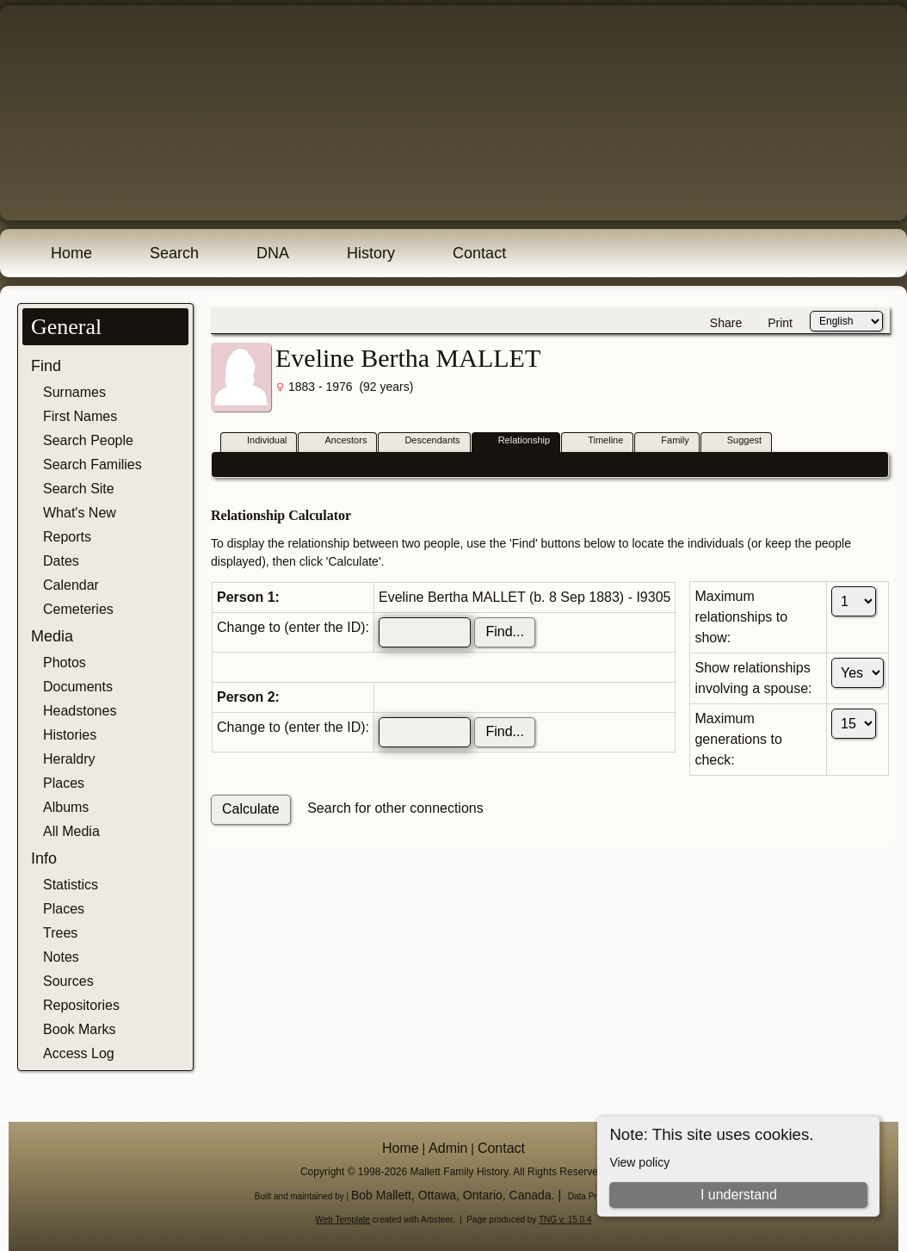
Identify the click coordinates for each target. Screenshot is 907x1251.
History (371, 253)
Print (780, 323)
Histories (69, 735)
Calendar (71, 585)
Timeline (597, 441)
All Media (71, 831)
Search (174, 253)
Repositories (81, 1005)
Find (46, 366)
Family (666, 441)
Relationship (517, 441)
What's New (79, 512)
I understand (738, 1194)
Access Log (78, 1053)
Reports (67, 537)
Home (71, 253)
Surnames (74, 392)
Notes (61, 957)
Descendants (424, 441)
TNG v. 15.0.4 (565, 1219)
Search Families (92, 464)
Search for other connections (395, 808)
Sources (68, 981)
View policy (639, 1162)
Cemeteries (78, 609)
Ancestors (338, 441)
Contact (479, 253)
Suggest (737, 441)
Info (44, 858)
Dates (61, 561)
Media (52, 636)
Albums (66, 807)
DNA (272, 253)
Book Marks (79, 1029)
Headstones (79, 710)
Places (63, 783)
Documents (78, 686)
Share (726, 323)
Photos (64, 662)
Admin (448, 1148)
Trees (60, 933)
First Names (80, 416)
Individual (259, 441)
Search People (88, 440)
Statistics (70, 884)
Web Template (343, 1219)
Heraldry (69, 759)
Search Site (78, 488)
